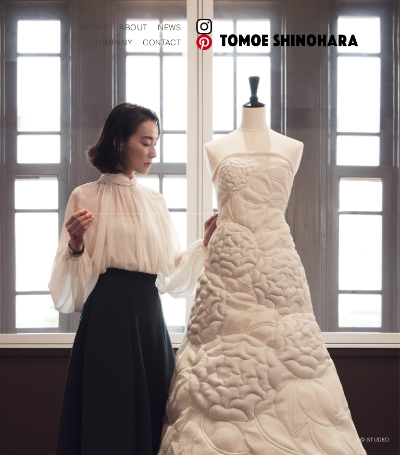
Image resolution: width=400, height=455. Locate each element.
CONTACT (300, 42)
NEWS (307, 27)
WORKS (232, 27)
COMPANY (251, 42)
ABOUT (272, 27)
